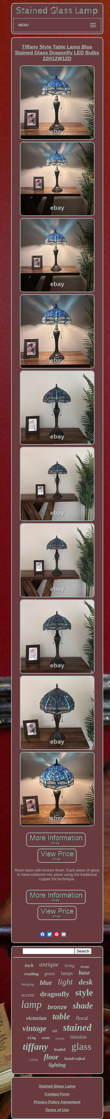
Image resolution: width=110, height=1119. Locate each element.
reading (31, 973)
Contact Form (57, 1094)
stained (77, 1027)
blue (46, 982)
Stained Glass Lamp (57, 1086)
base (84, 972)
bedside (60, 1038)
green (49, 973)
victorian (36, 1018)
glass (81, 1046)
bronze (57, 1007)
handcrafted (74, 1058)
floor (51, 1057)
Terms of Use (57, 1110)
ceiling (33, 1059)
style (84, 992)
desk (86, 982)
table (61, 1016)
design (84, 966)
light (65, 981)
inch (29, 965)
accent (27, 995)
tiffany (35, 1046)
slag (31, 1038)
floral (82, 1018)
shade (83, 1005)
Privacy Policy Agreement (57, 1102)
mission (78, 1037)
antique (49, 964)
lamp (31, 1004)
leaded (59, 1049)
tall (54, 1031)
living (70, 965)
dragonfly (55, 994)
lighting (56, 1065)
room (46, 1038)
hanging (27, 984)
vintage (34, 1028)
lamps (67, 973)
